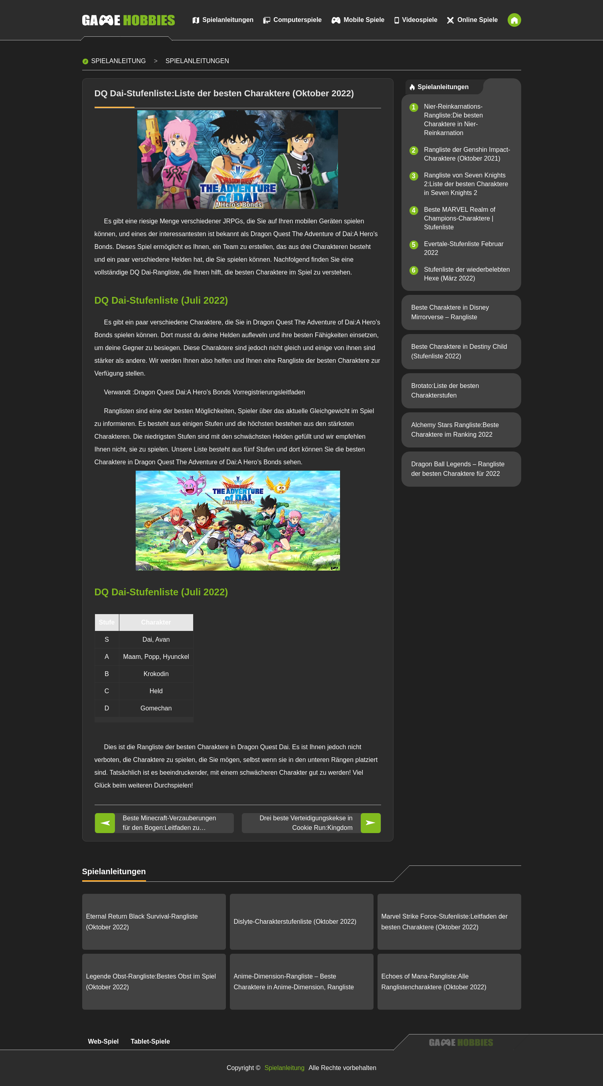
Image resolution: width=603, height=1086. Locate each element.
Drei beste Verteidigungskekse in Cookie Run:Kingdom (305, 823)
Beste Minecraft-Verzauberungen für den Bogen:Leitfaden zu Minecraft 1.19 (169, 824)
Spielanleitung (118, 61)
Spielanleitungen (197, 61)
